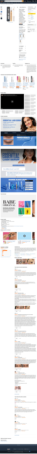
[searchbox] (14, 1)
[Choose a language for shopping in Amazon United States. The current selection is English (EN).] (25, 1)
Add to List (29, 27)
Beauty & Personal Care (3, 4)
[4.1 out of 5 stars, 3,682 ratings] (25, 86)
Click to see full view (10, 22)
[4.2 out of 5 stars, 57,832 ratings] (18, 86)
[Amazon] (2, 1)
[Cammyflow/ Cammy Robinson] (7, 107)
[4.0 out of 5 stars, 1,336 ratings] (32, 86)
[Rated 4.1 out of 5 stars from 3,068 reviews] (26, 255)
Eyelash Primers (11, 4)
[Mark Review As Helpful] (16, 289)
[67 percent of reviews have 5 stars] (6, 263)
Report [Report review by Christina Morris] (20, 382)
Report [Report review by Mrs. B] (20, 324)
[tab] (6, 145)
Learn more (24, 57)
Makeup (7, 4)
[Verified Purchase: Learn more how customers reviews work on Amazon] (23, 284)
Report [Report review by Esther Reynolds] (20, 404)
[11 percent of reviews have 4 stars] (6, 264)
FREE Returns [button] (21, 33)
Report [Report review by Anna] (20, 289)
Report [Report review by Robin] (20, 340)
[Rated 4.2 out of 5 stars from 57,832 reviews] (12, 255)
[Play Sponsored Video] (9, 249)
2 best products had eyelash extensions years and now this (10, 108)
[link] (6, 84)
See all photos (34, 270)
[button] (1, 3)
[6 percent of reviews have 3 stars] (6, 265)
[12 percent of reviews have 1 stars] (6, 268)
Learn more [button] (20, 28)
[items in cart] (36, 1)
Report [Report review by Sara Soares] (15, 432)
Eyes (8, 4)
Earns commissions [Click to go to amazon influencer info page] (13, 107)
